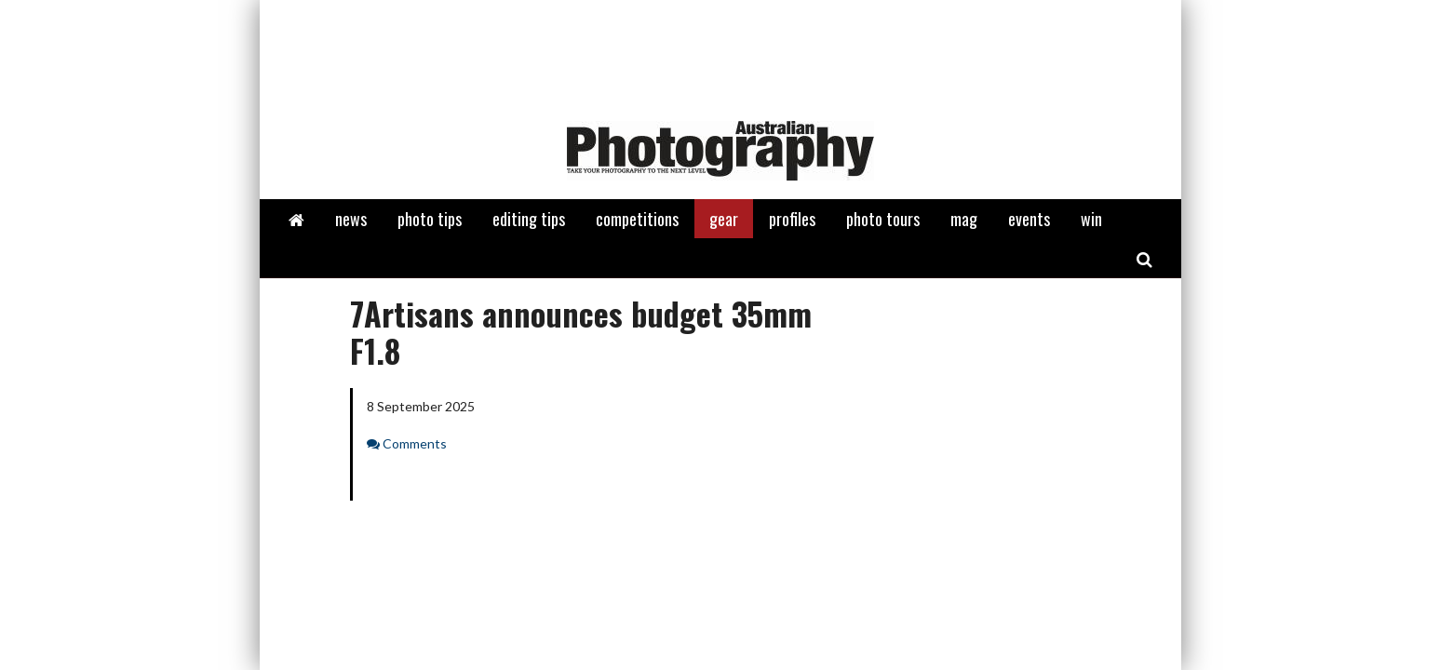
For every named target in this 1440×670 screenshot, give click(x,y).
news (351, 219)
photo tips (429, 219)
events (1029, 219)
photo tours (883, 219)
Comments (415, 443)
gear (723, 219)
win (1091, 219)
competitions (637, 219)
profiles (792, 219)
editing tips (528, 219)
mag (963, 219)
